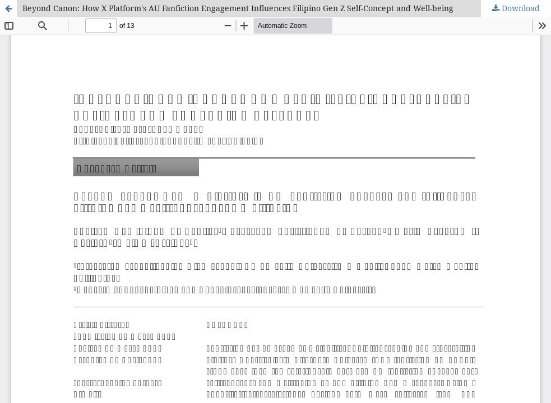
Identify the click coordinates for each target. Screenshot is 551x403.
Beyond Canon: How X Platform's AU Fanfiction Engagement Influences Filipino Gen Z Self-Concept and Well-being (237, 8)
